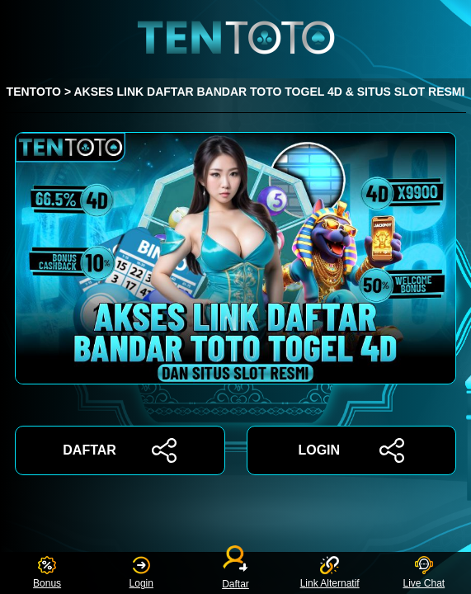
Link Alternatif (330, 573)
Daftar (236, 573)
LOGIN (351, 450)
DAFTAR (120, 450)
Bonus (47, 573)
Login (141, 573)
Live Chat (424, 573)
